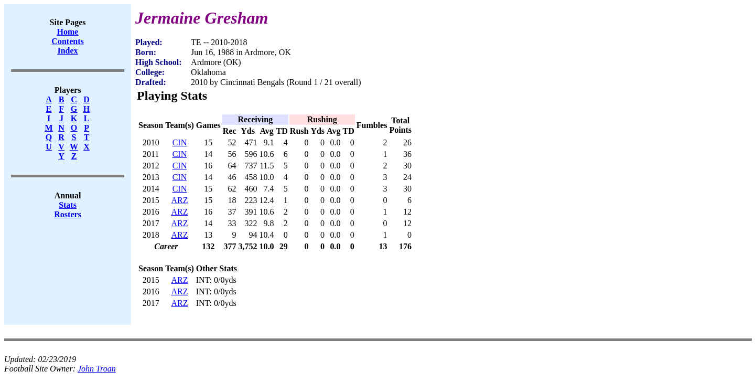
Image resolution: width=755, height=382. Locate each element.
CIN (179, 142)
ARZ (179, 200)
